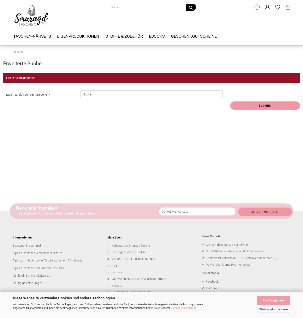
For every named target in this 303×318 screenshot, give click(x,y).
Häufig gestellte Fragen (28, 283)
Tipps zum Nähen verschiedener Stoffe (37, 253)
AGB (114, 265)
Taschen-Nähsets (32, 36)
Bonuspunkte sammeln (27, 245)
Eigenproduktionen (78, 36)
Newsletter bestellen (36, 208)
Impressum (119, 272)
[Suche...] (191, 7)
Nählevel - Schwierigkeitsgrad (31, 275)
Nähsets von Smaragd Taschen (132, 245)
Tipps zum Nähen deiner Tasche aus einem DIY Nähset (47, 260)
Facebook (212, 281)
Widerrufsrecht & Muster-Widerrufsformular (140, 279)
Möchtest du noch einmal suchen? (28, 94)
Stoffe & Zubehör (124, 36)
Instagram (212, 288)
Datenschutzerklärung (183, 308)
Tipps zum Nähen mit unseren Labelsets (38, 268)
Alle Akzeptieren (274, 300)
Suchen (265, 105)
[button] (267, 7)
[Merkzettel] (278, 7)
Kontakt (117, 285)
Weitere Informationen (273, 309)
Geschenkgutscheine (194, 36)
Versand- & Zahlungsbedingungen (133, 258)
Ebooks (157, 36)
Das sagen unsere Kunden (128, 252)
